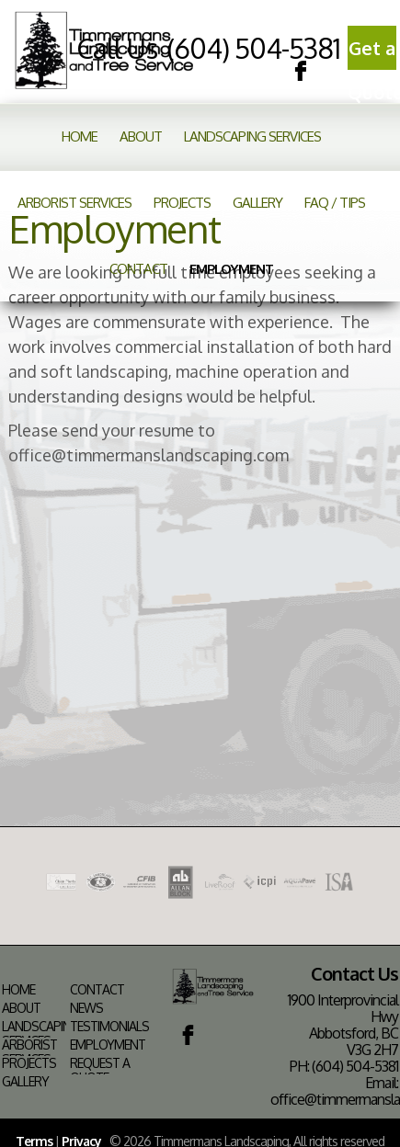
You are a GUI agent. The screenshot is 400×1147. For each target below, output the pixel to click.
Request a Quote (100, 1070)
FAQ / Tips (334, 202)
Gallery (257, 202)
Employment (231, 269)
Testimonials (109, 1026)
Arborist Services (74, 202)
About (141, 136)
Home (79, 136)
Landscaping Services (252, 136)
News (86, 1008)
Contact (138, 269)
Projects (182, 202)
